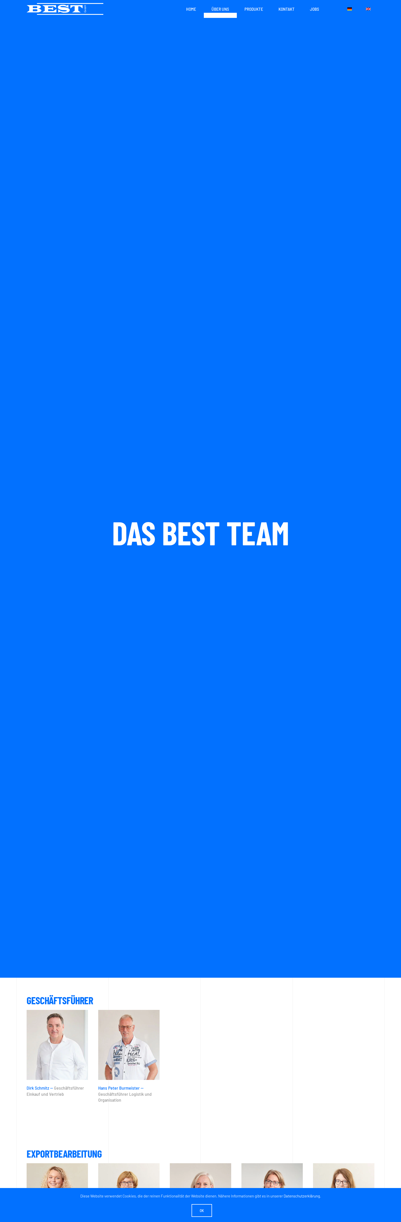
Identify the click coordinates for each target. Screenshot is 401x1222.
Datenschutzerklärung (302, 1196)
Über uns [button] (220, 8)
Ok (202, 1210)
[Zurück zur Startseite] (65, 9)
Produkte (253, 8)
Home (191, 8)
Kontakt (287, 8)
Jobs (314, 8)
